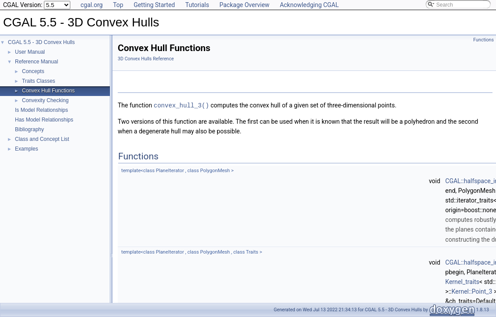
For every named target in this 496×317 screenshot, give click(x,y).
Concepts (33, 71)
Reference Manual (36, 62)
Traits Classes (38, 81)
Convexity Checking (45, 100)
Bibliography (29, 129)
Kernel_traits (462, 280)
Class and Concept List (42, 139)
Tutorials (197, 4)
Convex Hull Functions (48, 91)
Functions (483, 40)
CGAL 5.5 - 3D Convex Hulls (41, 42)
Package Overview (244, 4)
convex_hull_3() (181, 105)
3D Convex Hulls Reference (146, 59)
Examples (26, 149)
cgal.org (91, 4)
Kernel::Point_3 (472, 290)
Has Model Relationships (44, 120)
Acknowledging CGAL (309, 4)
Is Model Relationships (41, 110)
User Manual (30, 52)
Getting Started (154, 4)
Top (118, 4)
